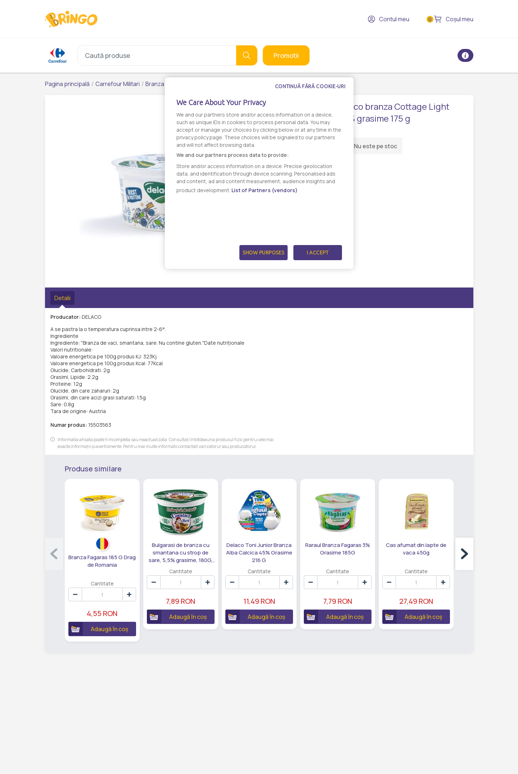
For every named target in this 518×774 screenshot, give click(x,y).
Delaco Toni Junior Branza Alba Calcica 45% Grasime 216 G (259, 552)
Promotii (286, 55)
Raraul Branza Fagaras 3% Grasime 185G (337, 548)
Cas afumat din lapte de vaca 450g (416, 548)
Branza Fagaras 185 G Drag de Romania (102, 561)
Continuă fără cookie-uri (310, 86)
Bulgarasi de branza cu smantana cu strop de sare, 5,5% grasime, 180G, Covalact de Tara (181, 552)
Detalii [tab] (62, 298)
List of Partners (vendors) (264, 190)
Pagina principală (67, 84)
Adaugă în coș (98, 628)
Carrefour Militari (117, 84)
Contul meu (388, 19)
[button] (464, 554)
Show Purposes (263, 252)
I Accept (317, 252)
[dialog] (259, 173)
